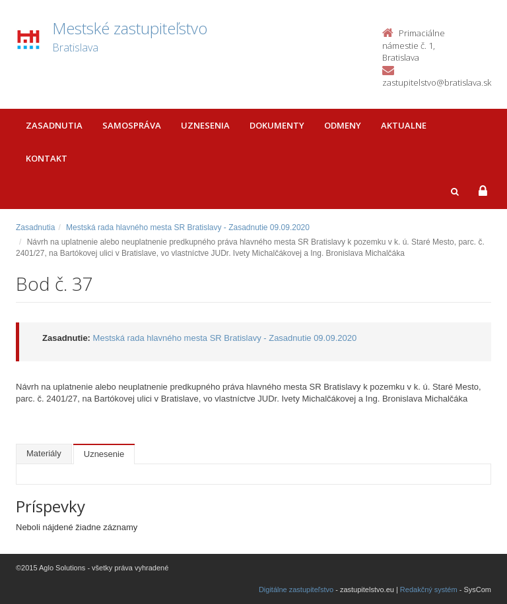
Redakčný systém (428, 589)
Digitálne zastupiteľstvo (296, 589)
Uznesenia (205, 125)
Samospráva (131, 125)
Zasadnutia (54, 125)
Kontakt (46, 158)
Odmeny (342, 125)
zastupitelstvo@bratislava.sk (436, 82)
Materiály (43, 453)
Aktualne (403, 125)
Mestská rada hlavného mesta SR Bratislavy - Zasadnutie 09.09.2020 (188, 227)
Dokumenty (277, 125)
